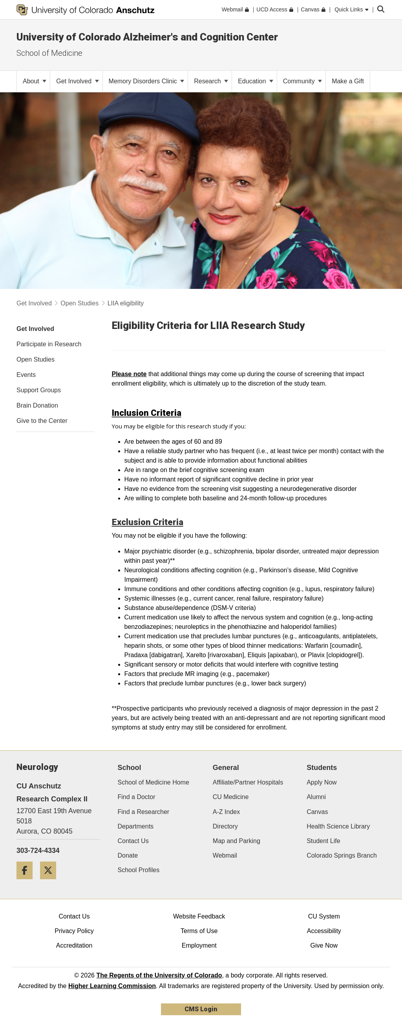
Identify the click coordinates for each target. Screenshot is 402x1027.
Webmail (225, 855)
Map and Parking (236, 841)
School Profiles (139, 870)
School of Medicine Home (153, 782)
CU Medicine (231, 797)
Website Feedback (199, 916)
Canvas (317, 811)
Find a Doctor (136, 797)
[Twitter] (51, 882)
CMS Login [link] (201, 1009)
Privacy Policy (74, 931)
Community (302, 81)
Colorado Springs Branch (342, 855)
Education (255, 81)
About (34, 81)
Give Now (324, 945)
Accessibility (324, 931)
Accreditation (74, 945)
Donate (128, 855)
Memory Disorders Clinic (147, 81)
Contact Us (133, 841)
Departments (136, 826)
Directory (225, 826)
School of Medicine (49, 53)
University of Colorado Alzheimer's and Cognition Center (147, 37)
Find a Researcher (144, 811)
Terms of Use (199, 931)
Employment (199, 945)
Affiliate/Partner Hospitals (248, 782)
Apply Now (321, 782)
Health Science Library (338, 826)
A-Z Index (226, 811)
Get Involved (77, 81)
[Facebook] (27, 882)
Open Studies (79, 303)
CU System (324, 916)
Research (211, 81)
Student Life (323, 841)
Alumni (316, 797)
